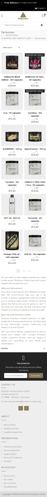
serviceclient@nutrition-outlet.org (25, 401)
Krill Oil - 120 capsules (34, 254)
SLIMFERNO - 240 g (12, 149)
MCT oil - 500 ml (12, 218)
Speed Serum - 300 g (34, 149)
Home (4, 348)
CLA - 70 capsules (12, 113)
